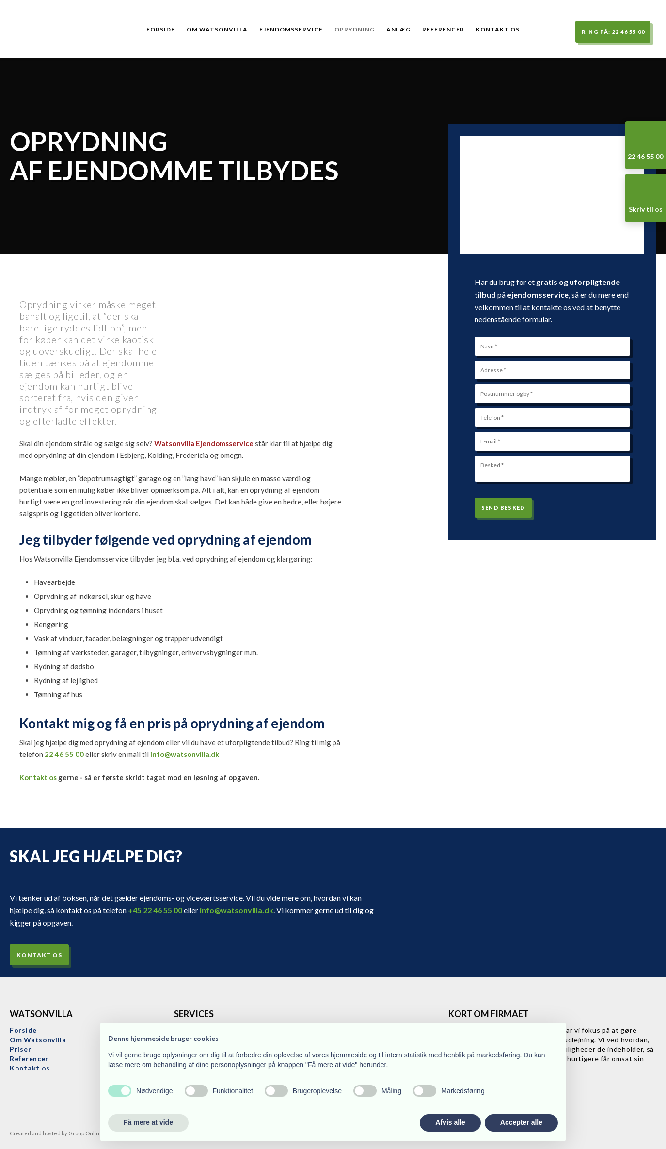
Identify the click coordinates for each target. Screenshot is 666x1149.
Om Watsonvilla (217, 29)
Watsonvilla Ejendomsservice (204, 443)
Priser (20, 1049)
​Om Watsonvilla (38, 1040)
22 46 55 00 (64, 754)
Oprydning (354, 29)
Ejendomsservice (291, 29)
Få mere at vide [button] (148, 1122)
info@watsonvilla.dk (184, 754)
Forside (160, 29)
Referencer (443, 29)
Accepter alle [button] (521, 1122)
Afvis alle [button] (450, 1122)
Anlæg (398, 29)
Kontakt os (498, 29)
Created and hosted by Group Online (56, 1133)
